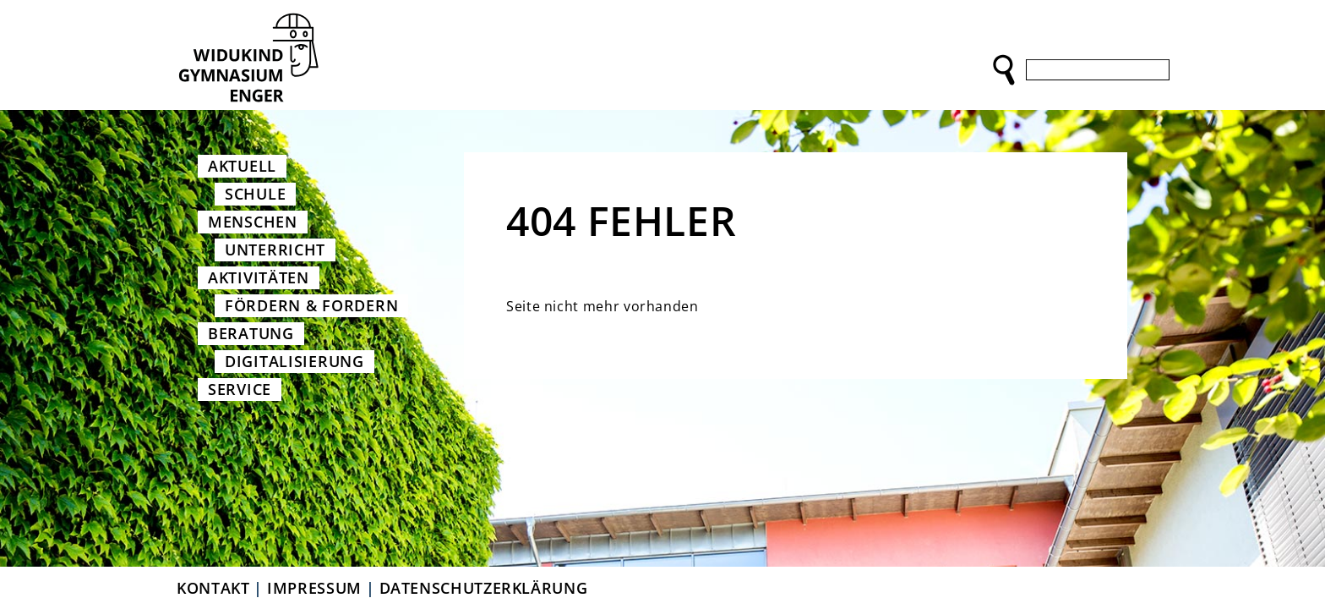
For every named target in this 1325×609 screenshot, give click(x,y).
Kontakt (213, 588)
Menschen (252, 221)
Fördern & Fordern (311, 305)
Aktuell (242, 166)
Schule (255, 194)
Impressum (314, 588)
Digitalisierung (294, 361)
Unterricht (275, 249)
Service (239, 389)
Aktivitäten (258, 277)
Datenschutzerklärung (483, 588)
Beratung (251, 333)
